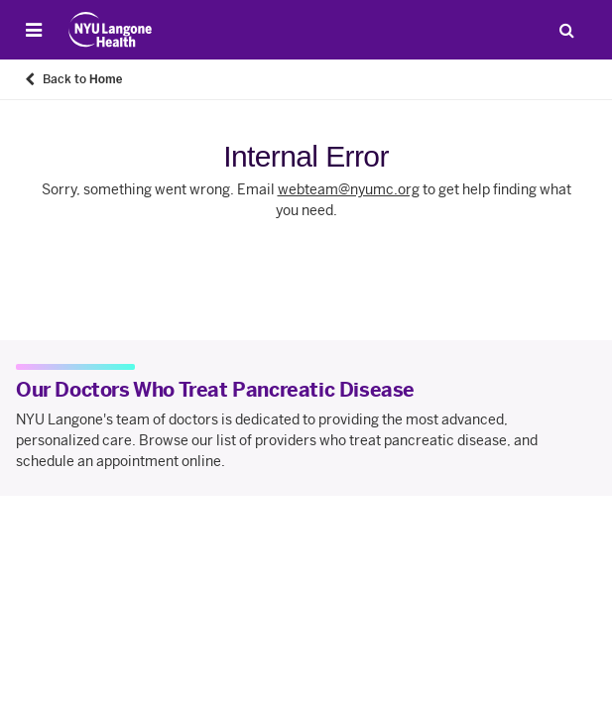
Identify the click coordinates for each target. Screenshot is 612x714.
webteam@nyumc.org (349, 189)
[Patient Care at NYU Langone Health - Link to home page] (110, 30)
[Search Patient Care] (566, 30)
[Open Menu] (34, 30)
